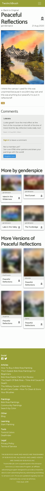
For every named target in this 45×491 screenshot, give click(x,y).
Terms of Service (9, 446)
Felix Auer (20, 482)
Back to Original (10, 10)
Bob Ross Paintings (10, 402)
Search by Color (8, 408)
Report (5, 132)
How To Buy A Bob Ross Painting (16, 368)
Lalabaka (7, 119)
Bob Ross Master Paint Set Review (17, 377)
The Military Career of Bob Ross (16, 386)
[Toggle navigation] (39, 3)
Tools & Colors (7, 432)
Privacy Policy (7, 443)
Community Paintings (11, 405)
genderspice (7, 26)
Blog (3, 416)
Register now (9, 156)
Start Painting (7, 424)
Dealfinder (6, 435)
